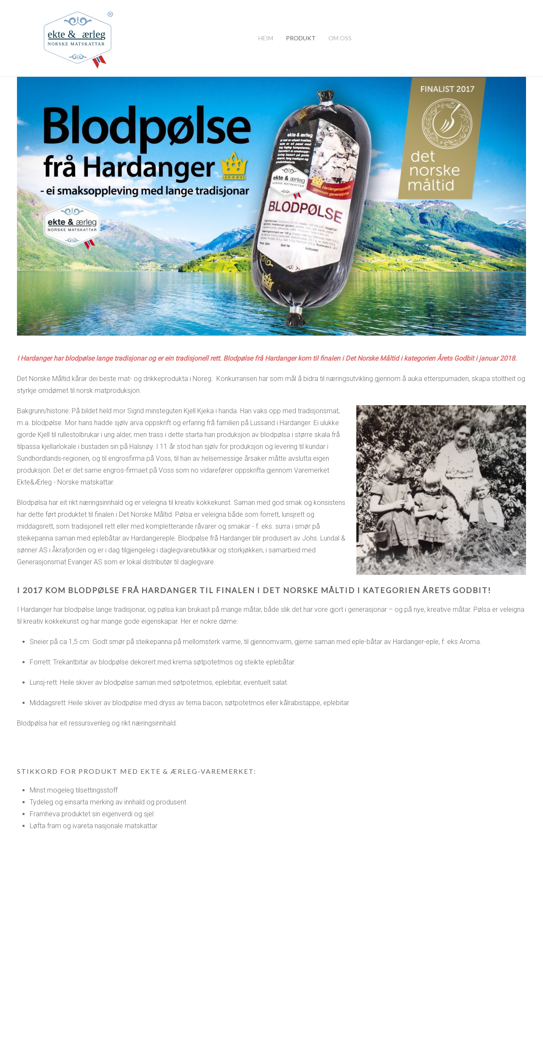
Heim (265, 38)
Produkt (301, 38)
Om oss (340, 38)
